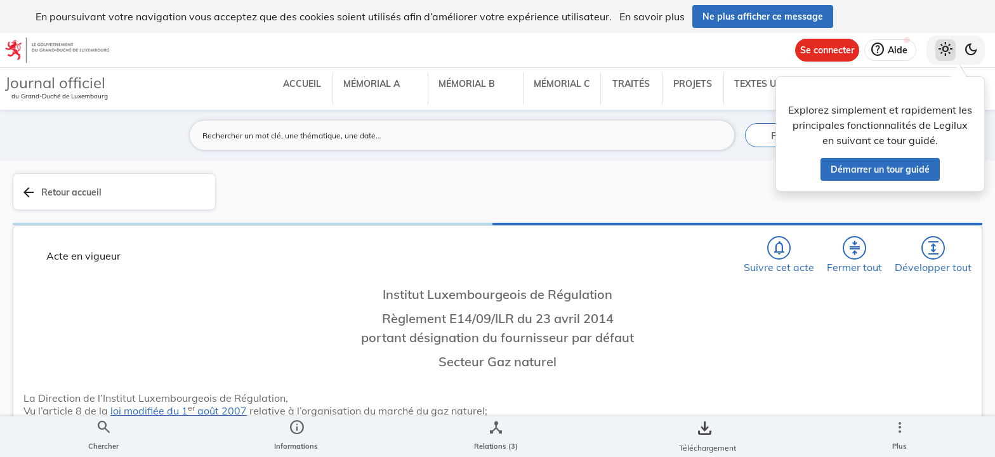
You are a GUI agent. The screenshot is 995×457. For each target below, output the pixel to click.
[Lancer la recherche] (717, 135)
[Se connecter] (827, 50)
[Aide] (890, 50)
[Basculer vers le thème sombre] (971, 50)
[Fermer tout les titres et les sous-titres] (673, 199)
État (784, 373)
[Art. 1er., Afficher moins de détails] (480, 394)
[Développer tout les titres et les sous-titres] (709, 199)
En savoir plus (652, 16)
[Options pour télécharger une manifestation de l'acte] (945, 367)
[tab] (945, 206)
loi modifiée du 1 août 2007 (394, 346)
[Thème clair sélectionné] (945, 50)
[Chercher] (600, 199)
